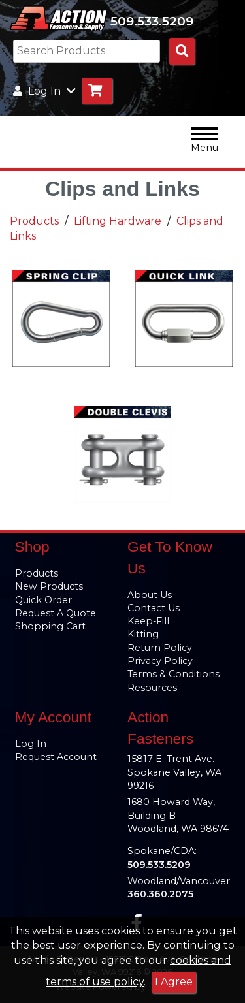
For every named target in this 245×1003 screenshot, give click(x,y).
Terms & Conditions (173, 674)
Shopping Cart (50, 626)
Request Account (56, 757)
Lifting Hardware (117, 221)
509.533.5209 (151, 21)
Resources (152, 687)
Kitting (143, 634)
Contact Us (153, 608)
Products (34, 221)
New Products (49, 586)
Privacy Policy (160, 661)
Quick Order (43, 600)
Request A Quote (55, 613)
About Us (149, 595)
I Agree (174, 982)
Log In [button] (44, 91)
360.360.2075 (160, 894)
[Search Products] (182, 51)
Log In (30, 744)
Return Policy (159, 648)
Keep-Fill (148, 621)
